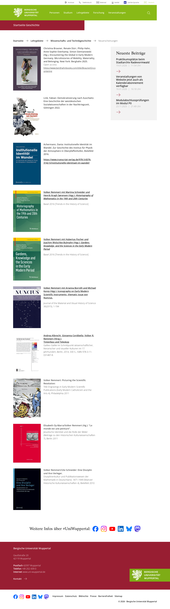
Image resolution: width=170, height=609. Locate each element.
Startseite (18, 40)
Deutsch (151, 2)
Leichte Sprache (133, 2)
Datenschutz (71, 596)
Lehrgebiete (83, 12)
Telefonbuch (87, 2)
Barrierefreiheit (105, 596)
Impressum (57, 596)
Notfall (116, 2)
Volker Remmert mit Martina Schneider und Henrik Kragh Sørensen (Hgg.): (68, 195)
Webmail (103, 2)
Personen (54, 12)
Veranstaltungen (117, 12)
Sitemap (118, 596)
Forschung (98, 12)
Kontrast (71, 2)
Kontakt (17, 578)
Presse (93, 596)
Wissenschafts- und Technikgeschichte (71, 40)
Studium (68, 12)
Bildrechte (83, 596)
